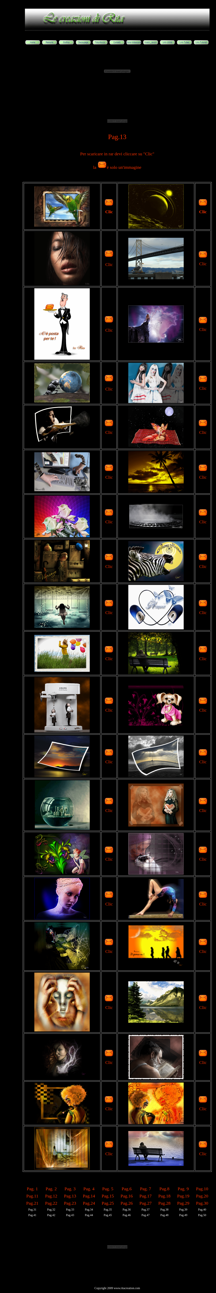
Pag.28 (164, 1203)
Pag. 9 (183, 1188)
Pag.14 (89, 1196)
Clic (109, 211)
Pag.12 (51, 1196)
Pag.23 (70, 1203)
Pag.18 (164, 1196)
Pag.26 (127, 1203)
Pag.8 (164, 1188)
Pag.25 (108, 1203)
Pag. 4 (89, 1188)
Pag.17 (145, 1196)
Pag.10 (202, 1188)
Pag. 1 (32, 1188)
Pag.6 (127, 1188)
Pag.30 (202, 1203)
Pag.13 (70, 1196)
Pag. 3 (70, 1188)
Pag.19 (183, 1196)
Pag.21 (32, 1203)
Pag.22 (51, 1203)
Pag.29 (183, 1203)
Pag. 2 (51, 1188)
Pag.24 (89, 1203)
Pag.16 (127, 1196)
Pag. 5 (107, 1188)
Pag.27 (145, 1203)
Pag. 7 (145, 1188)
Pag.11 (32, 1196)
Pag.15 (108, 1196)
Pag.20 (202, 1196)
